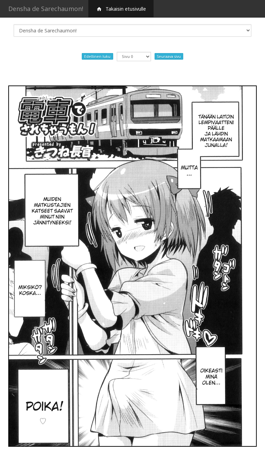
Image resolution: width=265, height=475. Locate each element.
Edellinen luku (97, 56)
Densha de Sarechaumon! (45, 8)
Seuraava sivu (169, 56)
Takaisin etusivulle (121, 9)
